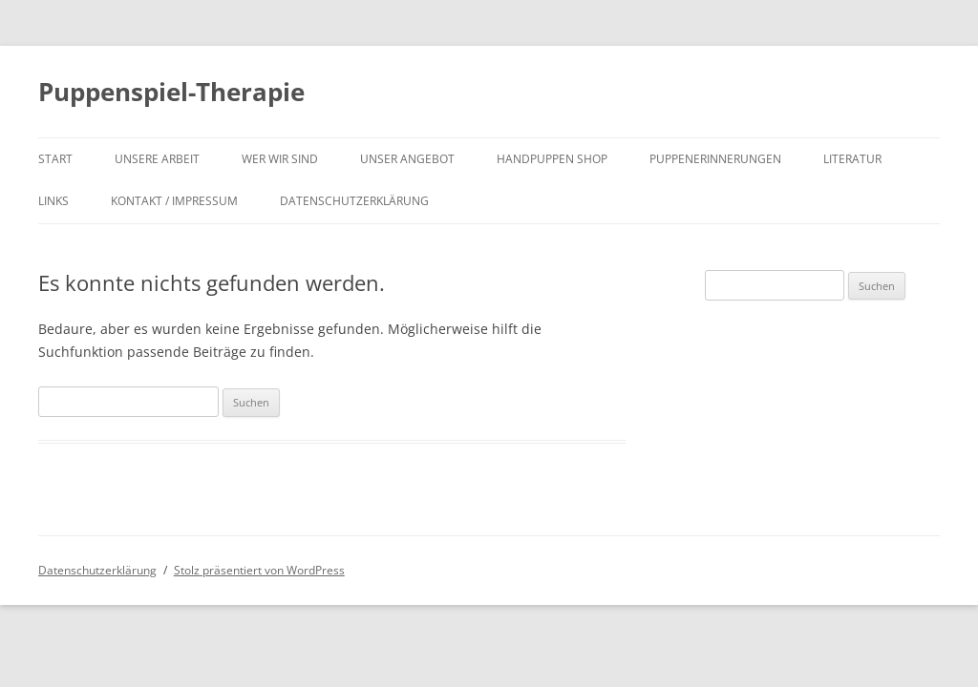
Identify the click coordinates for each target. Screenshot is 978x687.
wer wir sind (280, 159)
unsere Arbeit (157, 159)
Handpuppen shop (552, 159)
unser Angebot (407, 159)
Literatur (852, 159)
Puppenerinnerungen (715, 159)
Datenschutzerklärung (354, 201)
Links (53, 201)
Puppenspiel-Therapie (171, 91)
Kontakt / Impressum (174, 201)
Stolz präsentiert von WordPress (259, 570)
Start (55, 159)
